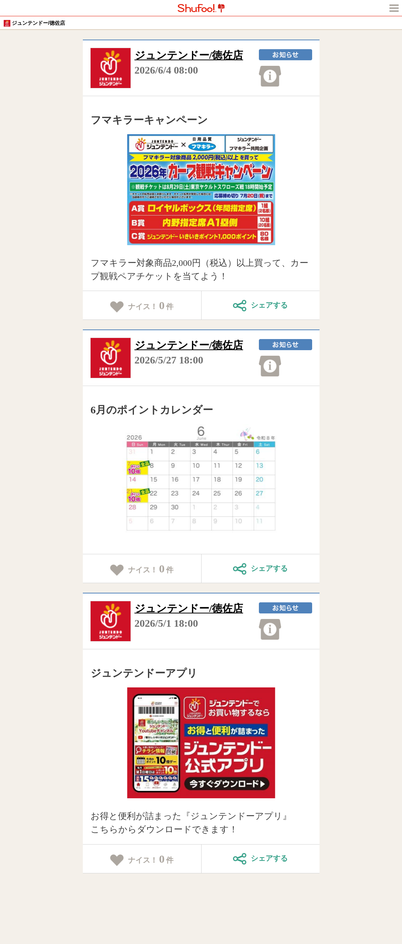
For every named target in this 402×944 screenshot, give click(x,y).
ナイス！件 (141, 305)
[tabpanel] (201, 189)
